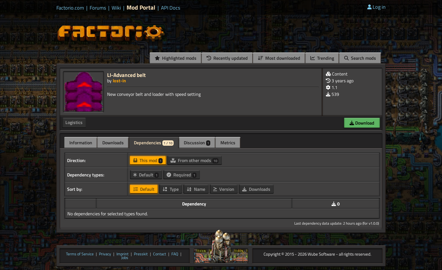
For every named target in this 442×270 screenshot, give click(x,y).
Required (181, 174)
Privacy (105, 254)
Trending (322, 58)
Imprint (122, 254)
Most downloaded (279, 58)
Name (196, 189)
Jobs (124, 258)
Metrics (227, 142)
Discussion (197, 142)
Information (80, 142)
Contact (159, 254)
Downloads (113, 142)
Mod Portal (141, 7)
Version (223, 189)
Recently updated (227, 58)
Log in (376, 7)
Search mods (360, 58)
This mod (148, 160)
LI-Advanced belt (126, 75)
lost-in (119, 80)
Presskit (141, 254)
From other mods (194, 160)
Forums (98, 7)
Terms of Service (80, 254)
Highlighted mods (175, 58)
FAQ (174, 254)
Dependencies (154, 142)
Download (362, 122)
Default (146, 174)
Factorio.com (70, 7)
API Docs (170, 7)
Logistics (74, 122)
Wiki (116, 7)
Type (170, 189)
